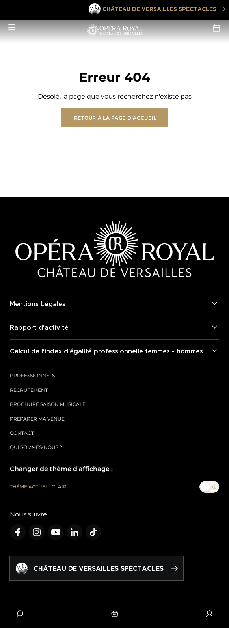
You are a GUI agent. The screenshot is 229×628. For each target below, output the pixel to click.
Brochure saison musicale (48, 404)
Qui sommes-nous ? (36, 447)
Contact (22, 433)
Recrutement (29, 390)
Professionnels (32, 375)
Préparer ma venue (37, 419)
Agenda (216, 28)
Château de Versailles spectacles (156, 9)
